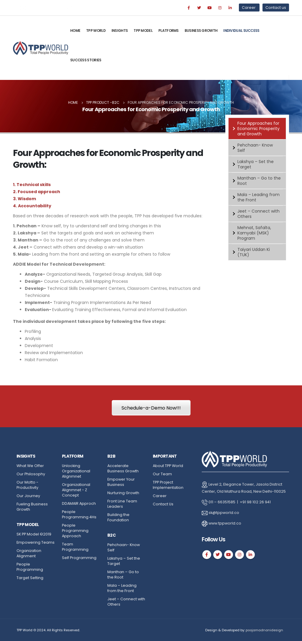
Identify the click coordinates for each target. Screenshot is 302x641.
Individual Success (241, 30)
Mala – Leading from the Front (258, 197)
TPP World (96, 30)
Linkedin (250, 554)
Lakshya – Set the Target (255, 164)
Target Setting (30, 577)
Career (249, 7)
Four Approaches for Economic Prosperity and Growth (258, 128)
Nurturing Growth (123, 492)
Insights (119, 30)
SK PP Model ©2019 (34, 534)
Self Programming (79, 557)
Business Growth (201, 30)
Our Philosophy (31, 473)
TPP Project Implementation (168, 485)
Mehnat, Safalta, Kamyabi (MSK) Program (254, 233)
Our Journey (28, 495)
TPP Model (143, 30)
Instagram (239, 554)
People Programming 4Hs (79, 514)
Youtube (228, 554)
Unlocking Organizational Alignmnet (76, 471)
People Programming (30, 567)
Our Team (162, 473)
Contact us (275, 7)
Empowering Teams (36, 542)
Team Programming (75, 547)
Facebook (206, 554)
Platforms (168, 30)
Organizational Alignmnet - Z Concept (76, 490)
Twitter (217, 554)
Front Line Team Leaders (122, 504)
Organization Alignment (29, 553)
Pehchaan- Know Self (255, 147)
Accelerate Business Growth (123, 468)
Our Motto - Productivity (27, 485)
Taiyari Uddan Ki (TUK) (253, 252)
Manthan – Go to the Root (259, 180)
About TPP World (168, 465)
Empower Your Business (121, 482)
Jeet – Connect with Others (258, 213)
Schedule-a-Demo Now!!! (151, 408)
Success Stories (85, 60)
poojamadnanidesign (264, 630)
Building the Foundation (118, 517)
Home (75, 30)
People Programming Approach (75, 530)
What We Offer (30, 465)
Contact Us (163, 504)
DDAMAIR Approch (79, 503)
